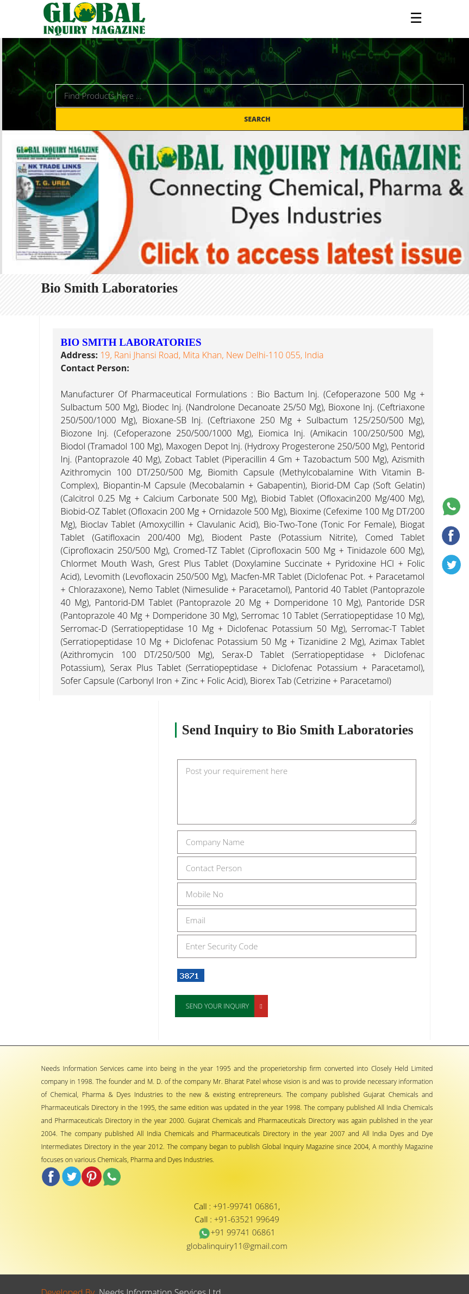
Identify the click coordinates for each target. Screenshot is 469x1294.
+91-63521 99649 (246, 1219)
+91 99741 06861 (236, 1232)
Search (258, 119)
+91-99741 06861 (245, 1206)
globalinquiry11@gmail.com (236, 1245)
